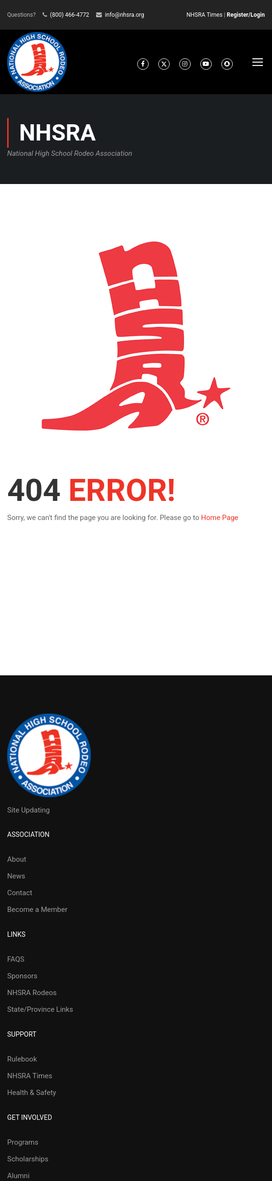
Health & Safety (31, 1092)
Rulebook (22, 1059)
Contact (19, 892)
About (16, 859)
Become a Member (37, 909)
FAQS (15, 959)
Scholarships (27, 1159)
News (16, 876)
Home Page (220, 517)
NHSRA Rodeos (32, 992)
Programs (22, 1142)
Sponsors (22, 976)
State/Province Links (40, 1009)
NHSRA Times (204, 14)
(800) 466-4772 (69, 14)
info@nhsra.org (124, 14)
